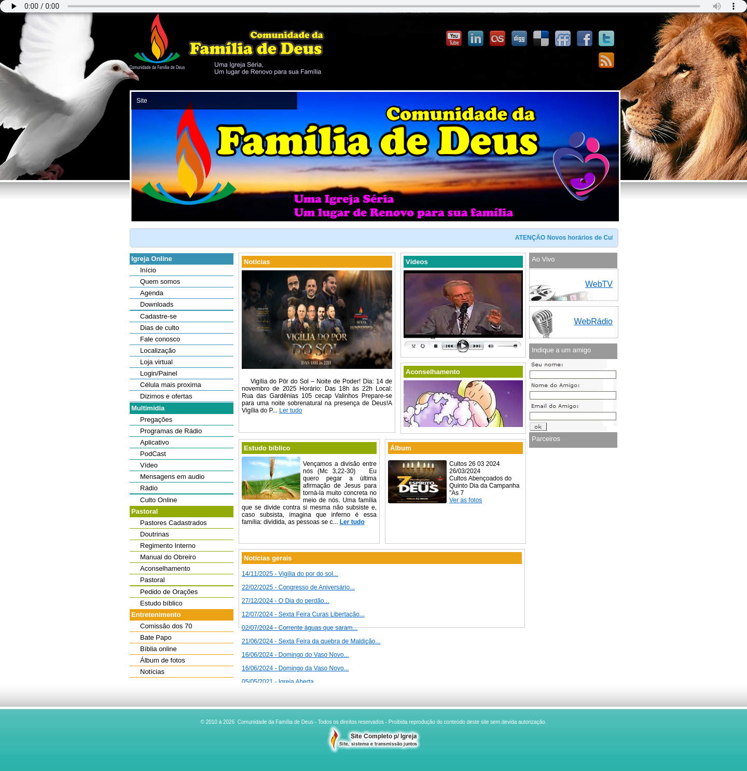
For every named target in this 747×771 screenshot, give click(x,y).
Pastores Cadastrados (173, 523)
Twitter (606, 39)
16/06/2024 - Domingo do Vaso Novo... (295, 654)
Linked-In (475, 39)
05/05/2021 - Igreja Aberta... (280, 681)
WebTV (599, 284)
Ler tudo (290, 410)
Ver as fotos (465, 500)
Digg (519, 39)
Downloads (156, 304)
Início (148, 270)
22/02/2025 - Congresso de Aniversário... (298, 587)
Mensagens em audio (172, 476)
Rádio (149, 488)
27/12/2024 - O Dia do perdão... (285, 600)
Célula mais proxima (170, 385)
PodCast (153, 454)
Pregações (156, 419)
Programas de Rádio (171, 431)
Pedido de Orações (169, 592)
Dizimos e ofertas (166, 396)
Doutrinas (154, 534)
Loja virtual (156, 362)
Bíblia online (158, 649)
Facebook (584, 39)
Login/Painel (158, 373)
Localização (158, 350)
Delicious (541, 39)
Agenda (151, 293)
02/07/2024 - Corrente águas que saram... (299, 627)
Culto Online (158, 500)
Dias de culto (159, 328)
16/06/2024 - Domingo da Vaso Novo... (295, 668)
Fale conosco (160, 339)
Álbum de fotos (162, 660)
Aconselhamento (165, 568)
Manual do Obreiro (168, 557)
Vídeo (149, 465)
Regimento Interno (168, 545)
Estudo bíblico (161, 603)
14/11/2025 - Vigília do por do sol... (290, 573)
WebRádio (593, 321)
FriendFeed (563, 39)
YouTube (454, 39)
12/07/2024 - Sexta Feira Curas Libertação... (303, 614)
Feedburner (606, 60)
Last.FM (497, 39)
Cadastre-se (158, 316)
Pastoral (152, 580)
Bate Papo (156, 637)
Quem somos (160, 281)
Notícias (152, 672)
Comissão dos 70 (166, 626)
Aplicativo (154, 442)
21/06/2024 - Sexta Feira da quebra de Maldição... (311, 641)
